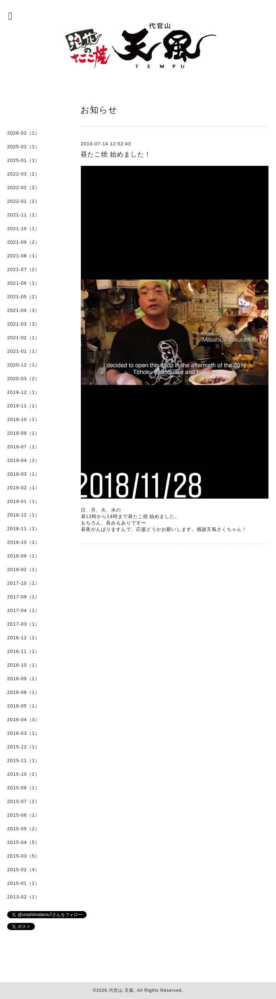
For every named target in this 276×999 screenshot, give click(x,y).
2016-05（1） (23, 706)
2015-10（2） (23, 774)
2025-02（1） (23, 146)
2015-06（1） (23, 815)
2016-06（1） (23, 692)
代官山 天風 (121, 990)
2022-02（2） (23, 187)
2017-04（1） (23, 610)
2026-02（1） (23, 133)
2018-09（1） (23, 556)
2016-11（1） (23, 651)
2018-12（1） (23, 515)
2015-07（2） (23, 801)
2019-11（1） (23, 406)
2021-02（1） (23, 337)
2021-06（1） (23, 283)
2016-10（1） (23, 665)
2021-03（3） (23, 324)
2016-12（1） (23, 637)
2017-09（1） (23, 596)
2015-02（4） (23, 869)
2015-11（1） (23, 760)
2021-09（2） (23, 242)
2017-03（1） (23, 624)
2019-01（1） (23, 501)
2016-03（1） (23, 733)
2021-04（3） (23, 310)
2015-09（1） (23, 787)
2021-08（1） (23, 255)
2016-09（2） (23, 678)
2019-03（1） (23, 474)
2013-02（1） (23, 897)
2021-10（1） (23, 228)
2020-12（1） (23, 365)
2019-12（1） (23, 392)
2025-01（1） (23, 160)
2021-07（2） (23, 269)
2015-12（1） (23, 747)
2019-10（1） (23, 419)
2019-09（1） (23, 433)
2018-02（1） (23, 569)
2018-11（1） (23, 528)
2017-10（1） (23, 583)
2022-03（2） (23, 174)
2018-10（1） (23, 542)
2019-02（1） (23, 487)
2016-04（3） (23, 719)
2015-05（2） (23, 828)
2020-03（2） (23, 378)
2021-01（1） (23, 351)
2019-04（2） (23, 460)
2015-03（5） (23, 856)
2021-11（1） (23, 215)
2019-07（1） (23, 446)
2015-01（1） (23, 883)
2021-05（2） (23, 296)
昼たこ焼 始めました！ (115, 154)
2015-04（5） (23, 842)
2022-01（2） (23, 201)
